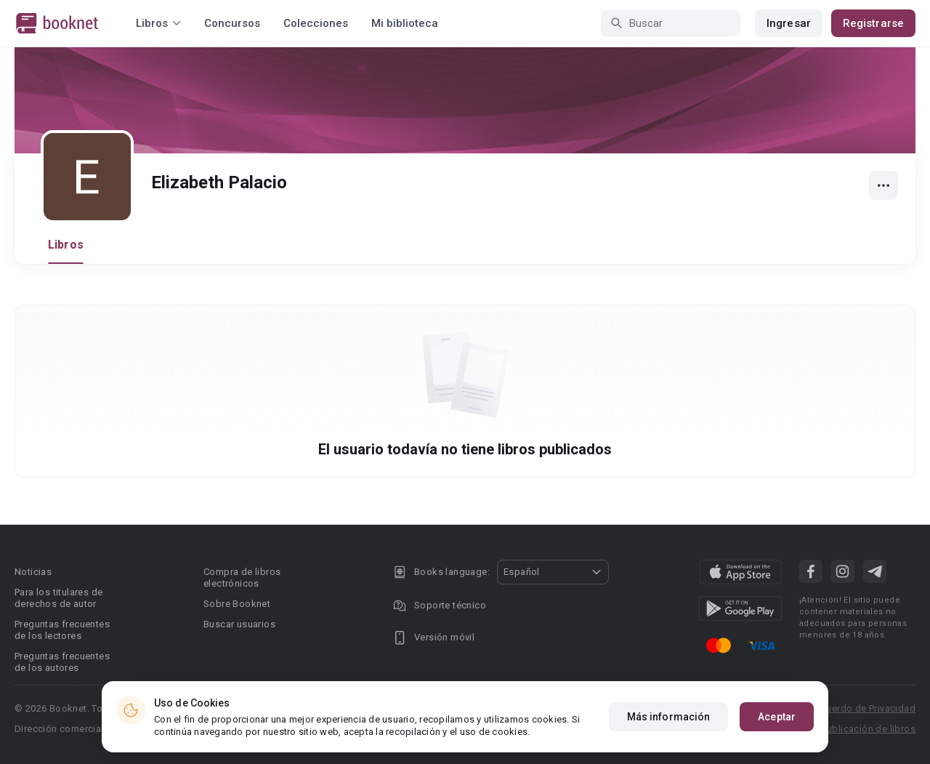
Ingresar (789, 23)
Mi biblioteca (404, 23)
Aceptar (777, 717)
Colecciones (315, 23)
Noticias (33, 571)
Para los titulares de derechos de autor (58, 598)
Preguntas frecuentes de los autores (62, 662)
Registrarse (873, 23)
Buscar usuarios (239, 624)
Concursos (232, 23)
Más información (669, 717)
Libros (66, 245)
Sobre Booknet (236, 603)
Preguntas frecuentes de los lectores (62, 630)
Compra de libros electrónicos (241, 577)
